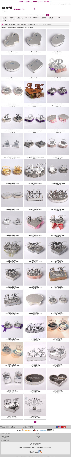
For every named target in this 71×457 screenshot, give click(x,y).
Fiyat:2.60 (12, 54)
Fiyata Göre (4, 27)
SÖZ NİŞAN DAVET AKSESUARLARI (12, 24)
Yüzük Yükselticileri (31, 24)
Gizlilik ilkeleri (4, 439)
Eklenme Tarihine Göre (22, 27)
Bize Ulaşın (38, 437)
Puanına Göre (30, 27)
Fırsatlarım (57, 4)
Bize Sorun (53, 4)
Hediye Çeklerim (63, 4)
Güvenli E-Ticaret (4, 435)
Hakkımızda (38, 435)
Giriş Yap (69, 4)
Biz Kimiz (38, 436)
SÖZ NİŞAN (23, 24)
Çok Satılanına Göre (11, 27)
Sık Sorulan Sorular (5, 440)
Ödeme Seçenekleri (5, 436)
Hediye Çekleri (4, 437)
